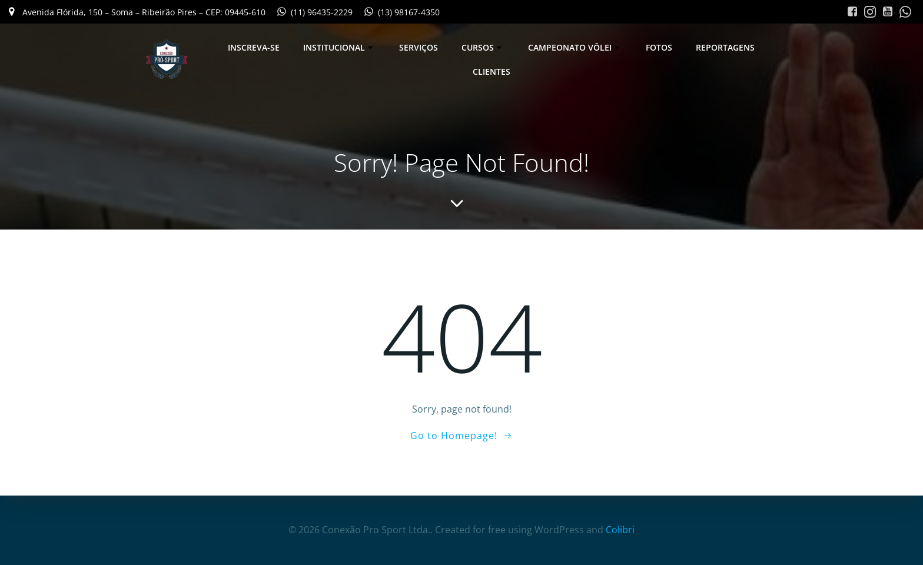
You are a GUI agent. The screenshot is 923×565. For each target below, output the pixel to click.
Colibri (620, 529)
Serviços (418, 47)
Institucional (339, 47)
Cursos (483, 47)
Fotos (659, 47)
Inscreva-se (254, 47)
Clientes (491, 71)
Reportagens (725, 47)
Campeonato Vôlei (575, 47)
